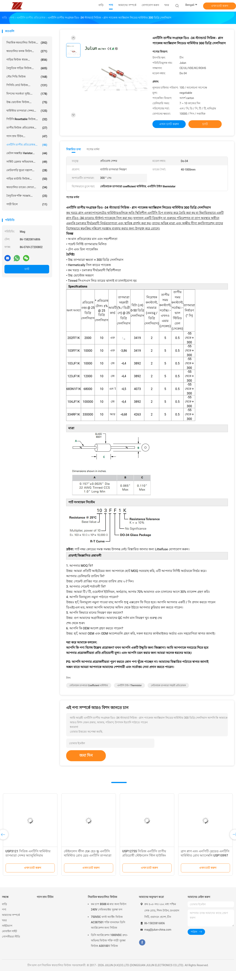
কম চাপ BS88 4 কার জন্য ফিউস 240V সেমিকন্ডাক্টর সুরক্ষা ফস (108, 907)
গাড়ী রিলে (26, 204)
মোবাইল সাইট (9, 931)
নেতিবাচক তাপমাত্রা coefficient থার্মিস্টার (88, 685)
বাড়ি (4, 904)
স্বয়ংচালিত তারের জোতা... (26, 187)
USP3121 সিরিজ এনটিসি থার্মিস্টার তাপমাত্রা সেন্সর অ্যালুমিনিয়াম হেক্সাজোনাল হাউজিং (27, 855)
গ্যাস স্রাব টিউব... (26, 136)
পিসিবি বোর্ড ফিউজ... (26, 85)
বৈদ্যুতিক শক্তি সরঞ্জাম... (26, 196)
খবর (4, 920)
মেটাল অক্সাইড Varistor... (26, 153)
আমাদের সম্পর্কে (11, 914)
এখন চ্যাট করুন (219, 5)
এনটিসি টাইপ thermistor (129, 685)
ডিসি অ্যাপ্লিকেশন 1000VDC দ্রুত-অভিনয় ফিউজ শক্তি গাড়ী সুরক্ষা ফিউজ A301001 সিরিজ (109, 940)
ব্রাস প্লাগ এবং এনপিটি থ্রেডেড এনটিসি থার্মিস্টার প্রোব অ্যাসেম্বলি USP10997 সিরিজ (205, 855)
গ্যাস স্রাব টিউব (45, 896)
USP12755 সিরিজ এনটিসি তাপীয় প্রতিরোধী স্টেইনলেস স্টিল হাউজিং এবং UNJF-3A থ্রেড (144, 855)
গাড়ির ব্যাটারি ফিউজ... (26, 179)
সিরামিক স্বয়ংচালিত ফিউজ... (26, 43)
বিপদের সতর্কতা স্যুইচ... (26, 94)
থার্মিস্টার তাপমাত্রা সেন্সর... (26, 111)
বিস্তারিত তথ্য (73, 149)
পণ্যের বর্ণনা (92, 149)
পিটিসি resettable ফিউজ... (26, 119)
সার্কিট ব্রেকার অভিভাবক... (26, 162)
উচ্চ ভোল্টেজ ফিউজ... (26, 102)
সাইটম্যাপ (7, 925)
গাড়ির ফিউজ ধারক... (26, 60)
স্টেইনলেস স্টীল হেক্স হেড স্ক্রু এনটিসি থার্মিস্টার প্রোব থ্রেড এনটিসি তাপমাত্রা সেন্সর (87, 855)
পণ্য (4, 909)
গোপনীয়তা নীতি (11, 936)
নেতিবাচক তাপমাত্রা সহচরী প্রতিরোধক (168, 685)
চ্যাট (27, 268)
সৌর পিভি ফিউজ (26, 77)
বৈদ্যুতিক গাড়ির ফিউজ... (26, 68)
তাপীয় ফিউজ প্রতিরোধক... (26, 128)
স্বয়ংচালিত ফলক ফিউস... (26, 51)
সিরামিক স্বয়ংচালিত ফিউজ (102, 896)
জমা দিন (86, 755)
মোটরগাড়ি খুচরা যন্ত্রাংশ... (26, 170)
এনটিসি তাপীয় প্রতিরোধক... (26, 145)
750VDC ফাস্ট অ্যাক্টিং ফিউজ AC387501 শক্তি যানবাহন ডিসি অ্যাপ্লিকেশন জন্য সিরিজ (108, 922)
